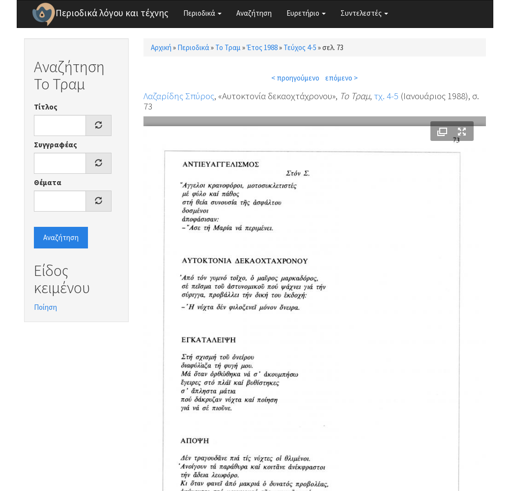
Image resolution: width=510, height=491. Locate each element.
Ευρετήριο (306, 13)
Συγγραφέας (55, 144)
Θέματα (47, 182)
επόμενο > (341, 77)
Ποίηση (45, 307)
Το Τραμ (228, 47)
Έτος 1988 (262, 47)
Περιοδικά (202, 13)
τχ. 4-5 (386, 96)
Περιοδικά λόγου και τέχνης (112, 13)
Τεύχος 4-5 (299, 47)
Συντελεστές (364, 13)
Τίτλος (45, 106)
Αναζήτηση (254, 13)
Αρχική (161, 47)
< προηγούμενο (295, 77)
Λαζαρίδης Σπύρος (178, 96)
